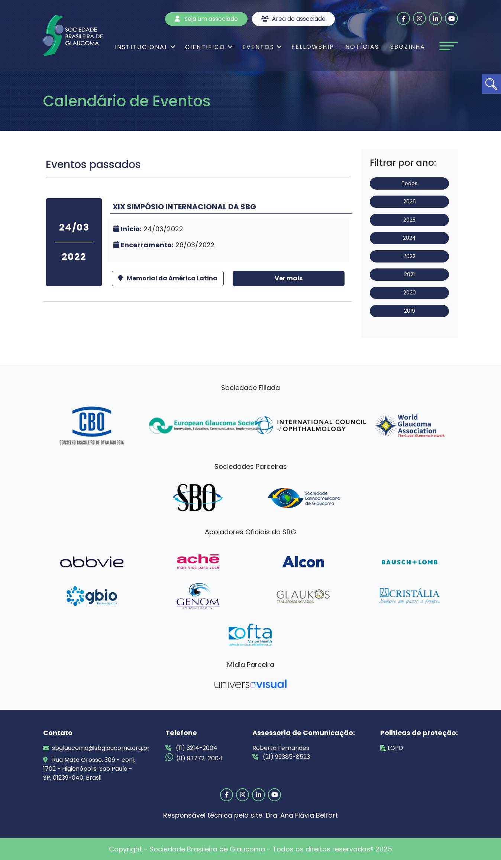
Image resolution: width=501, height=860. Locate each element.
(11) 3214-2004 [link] (191, 748)
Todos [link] (409, 183)
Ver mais (289, 278)
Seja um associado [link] (206, 19)
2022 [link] (409, 256)
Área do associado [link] (293, 19)
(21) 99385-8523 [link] (281, 757)
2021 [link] (409, 274)
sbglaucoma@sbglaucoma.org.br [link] (91, 748)
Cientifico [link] (205, 47)
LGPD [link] (391, 748)
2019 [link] (409, 311)
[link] (491, 84)
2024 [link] (409, 238)
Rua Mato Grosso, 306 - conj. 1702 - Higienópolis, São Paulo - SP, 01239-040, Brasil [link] (89, 769)
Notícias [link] (362, 46)
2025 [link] (409, 219)
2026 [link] (409, 201)
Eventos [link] (258, 47)
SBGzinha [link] (407, 46)
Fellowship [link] (312, 46)
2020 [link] (409, 292)
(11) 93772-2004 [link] (194, 758)
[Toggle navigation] (448, 46)
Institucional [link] (141, 47)
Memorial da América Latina (167, 278)
